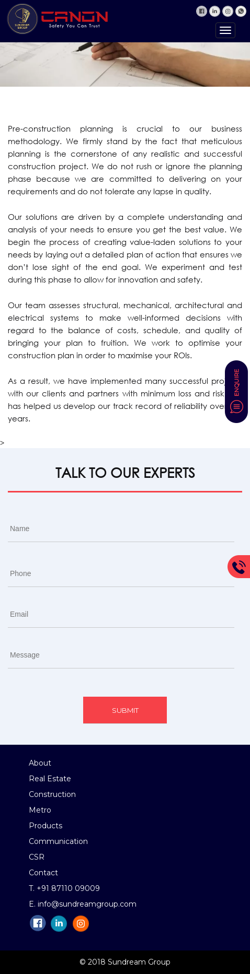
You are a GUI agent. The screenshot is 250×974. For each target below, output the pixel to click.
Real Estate (50, 778)
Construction (52, 794)
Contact (43, 872)
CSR (36, 857)
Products (45, 825)
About (40, 763)
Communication (58, 841)
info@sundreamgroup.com (87, 904)
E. (33, 904)
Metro (40, 810)
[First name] (121, 529)
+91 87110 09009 (68, 888)
